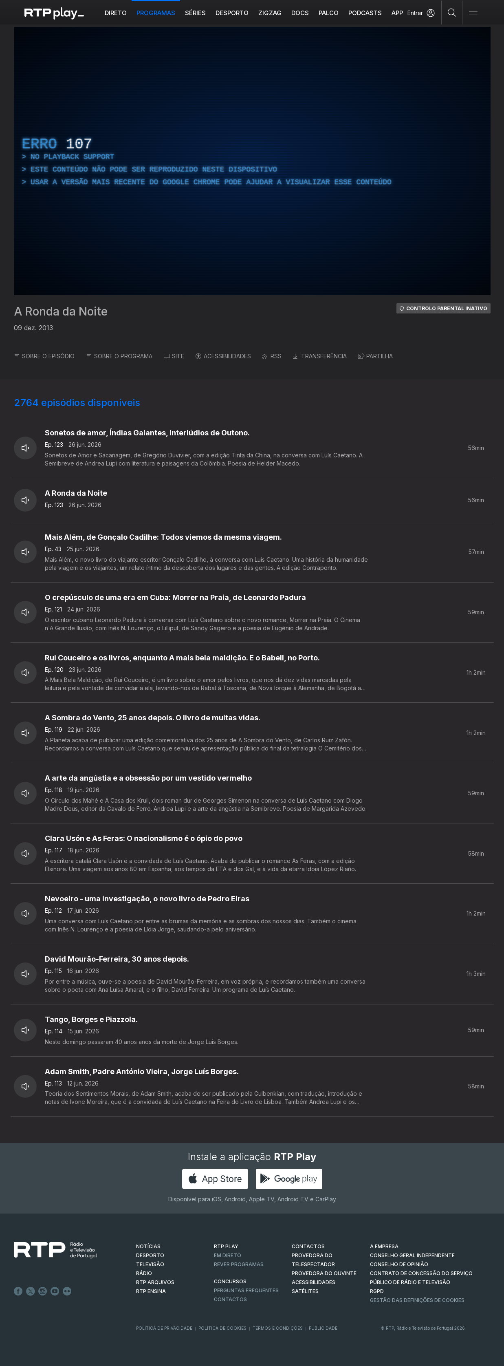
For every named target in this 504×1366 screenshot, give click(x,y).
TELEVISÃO (150, 1264)
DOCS (300, 13)
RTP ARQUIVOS (155, 1282)
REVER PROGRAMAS (239, 1264)
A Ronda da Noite (61, 311)
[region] (252, 161)
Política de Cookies (222, 1328)
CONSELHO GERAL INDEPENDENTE (412, 1255)
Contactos (230, 1299)
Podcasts (365, 13)
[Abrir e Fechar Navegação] (473, 13)
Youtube (55, 1291)
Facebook (18, 1291)
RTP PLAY (226, 1246)
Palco (329, 13)
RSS (272, 356)
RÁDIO (144, 1273)
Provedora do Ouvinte (324, 1273)
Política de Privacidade (164, 1328)
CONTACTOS (308, 1246)
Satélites (305, 1291)
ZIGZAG (270, 13)
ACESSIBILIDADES (223, 356)
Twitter (30, 1291)
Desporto (232, 13)
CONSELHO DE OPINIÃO (399, 1264)
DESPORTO (150, 1255)
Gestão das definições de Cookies (417, 1300)
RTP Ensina (151, 1291)
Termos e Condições (278, 1328)
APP (397, 13)
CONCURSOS (230, 1281)
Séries (195, 13)
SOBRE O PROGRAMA (119, 356)
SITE (174, 356)
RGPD (377, 1291)
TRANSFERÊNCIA (320, 356)
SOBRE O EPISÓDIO (44, 356)
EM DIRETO (227, 1255)
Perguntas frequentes (246, 1290)
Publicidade (323, 1328)
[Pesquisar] (452, 12)
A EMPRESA (384, 1246)
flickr (67, 1291)
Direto (116, 13)
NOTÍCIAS (148, 1246)
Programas (155, 13)
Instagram (42, 1291)
